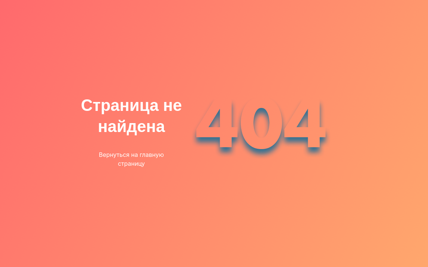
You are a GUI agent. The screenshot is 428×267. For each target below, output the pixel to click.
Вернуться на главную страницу (131, 159)
